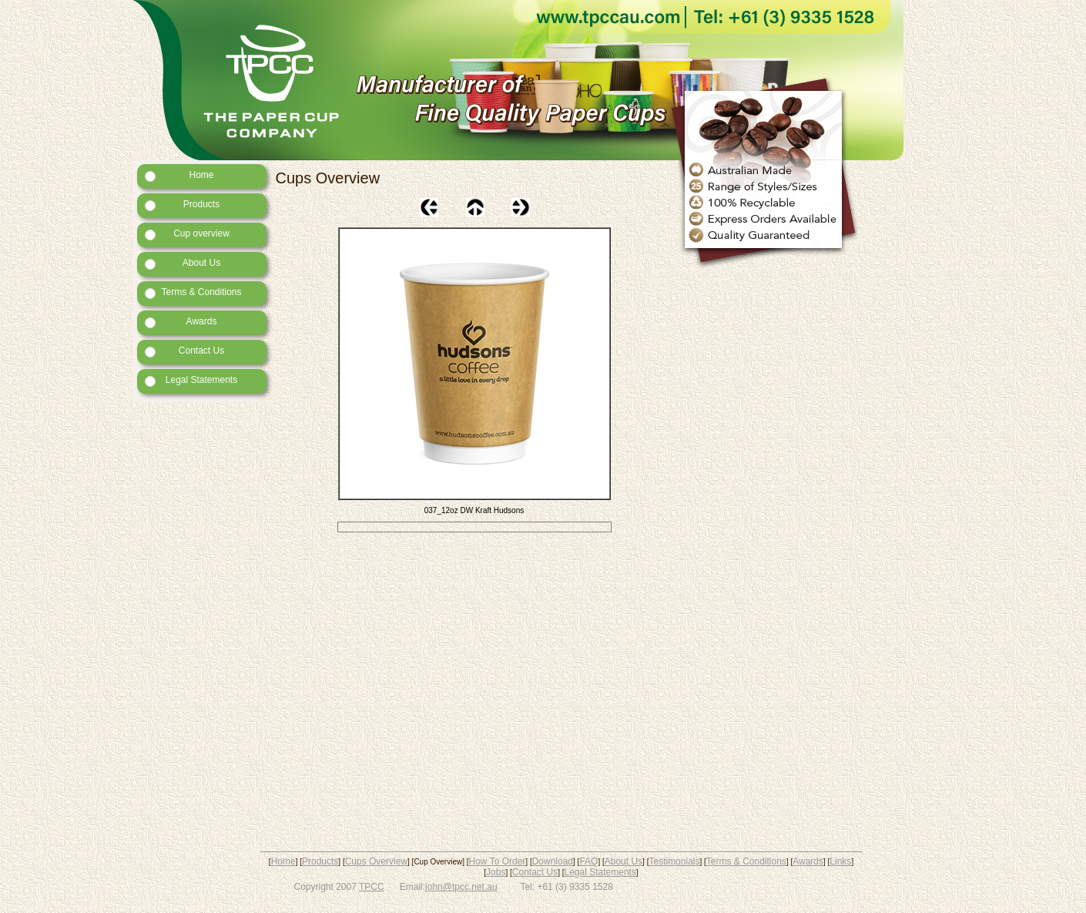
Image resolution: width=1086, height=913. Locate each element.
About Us (183, 263)
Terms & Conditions (193, 293)
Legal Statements (191, 380)
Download (552, 861)
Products (182, 205)
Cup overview (187, 234)
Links (840, 861)
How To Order (497, 861)
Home (179, 176)
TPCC (371, 886)
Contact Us (185, 351)
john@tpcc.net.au (461, 886)
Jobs (495, 872)
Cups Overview (376, 861)
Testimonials (674, 861)
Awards (181, 322)
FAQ (588, 861)
